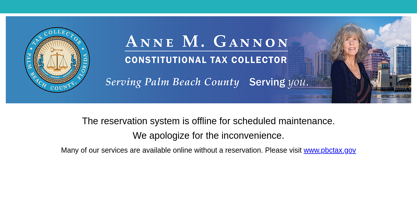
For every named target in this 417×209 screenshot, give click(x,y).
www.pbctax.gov (330, 150)
